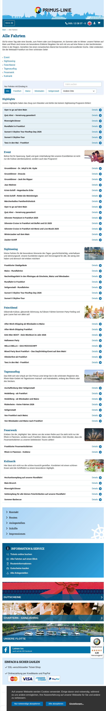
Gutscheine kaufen (17, 568)
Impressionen (15, 533)
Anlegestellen (15, 523)
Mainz (27, 91)
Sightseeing (9, 61)
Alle (7, 91)
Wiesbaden (39, 91)
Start (4, 30)
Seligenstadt (53, 91)
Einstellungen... (76, 704)
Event (7, 57)
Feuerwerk (9, 72)
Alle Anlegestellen (17, 573)
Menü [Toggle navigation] (9, 23)
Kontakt (12, 512)
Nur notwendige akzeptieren (27, 704)
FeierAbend (9, 65)
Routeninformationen (18, 563)
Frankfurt (17, 91)
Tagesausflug (10, 68)
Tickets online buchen (19, 554)
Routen (11, 517)
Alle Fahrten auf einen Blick (21, 559)
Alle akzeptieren (56, 704)
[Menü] (101, 638)
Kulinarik (8, 76)
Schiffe (12, 528)
